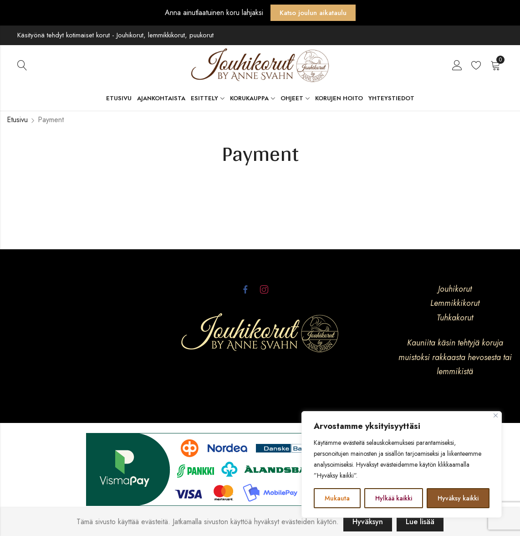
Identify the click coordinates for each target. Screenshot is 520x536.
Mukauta (337, 498)
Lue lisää (420, 521)
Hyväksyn (367, 521)
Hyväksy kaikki (458, 498)
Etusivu (17, 119)
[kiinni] (496, 415)
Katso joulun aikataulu (313, 13)
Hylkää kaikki (393, 498)
